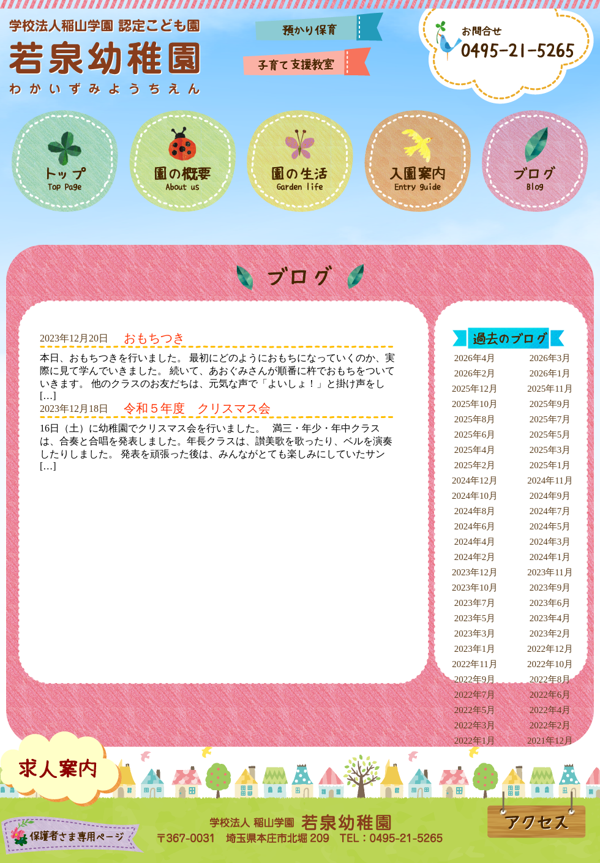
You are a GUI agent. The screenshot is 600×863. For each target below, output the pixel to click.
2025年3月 (550, 450)
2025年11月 (549, 389)
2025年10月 (475, 404)
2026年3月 (550, 358)
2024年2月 (475, 557)
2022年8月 (550, 679)
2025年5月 (550, 434)
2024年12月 (475, 480)
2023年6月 (550, 603)
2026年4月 (475, 358)
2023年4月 (550, 618)
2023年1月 (475, 649)
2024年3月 (550, 542)
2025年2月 (475, 465)
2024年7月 (550, 511)
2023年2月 (550, 633)
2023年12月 (475, 572)
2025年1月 (550, 465)
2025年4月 (475, 450)
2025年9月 (550, 404)
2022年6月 (550, 695)
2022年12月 (550, 649)
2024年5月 (550, 526)
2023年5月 (475, 618)
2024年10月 (475, 496)
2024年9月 (550, 496)
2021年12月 (550, 740)
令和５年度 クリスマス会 (197, 408)
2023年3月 (475, 633)
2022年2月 (550, 725)
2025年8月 (475, 419)
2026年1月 (550, 373)
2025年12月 (475, 389)
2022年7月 (475, 695)
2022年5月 (475, 710)
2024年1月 (550, 557)
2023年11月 (549, 572)
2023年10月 (475, 587)
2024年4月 (475, 542)
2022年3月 (475, 725)
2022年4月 (550, 710)
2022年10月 (550, 664)
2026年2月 (475, 373)
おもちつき (154, 338)
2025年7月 (550, 419)
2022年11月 (474, 664)
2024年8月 (475, 511)
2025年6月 (475, 434)
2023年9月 (550, 587)
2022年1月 (475, 740)
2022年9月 (475, 679)
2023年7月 (475, 603)
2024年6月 (475, 526)
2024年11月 (549, 480)
